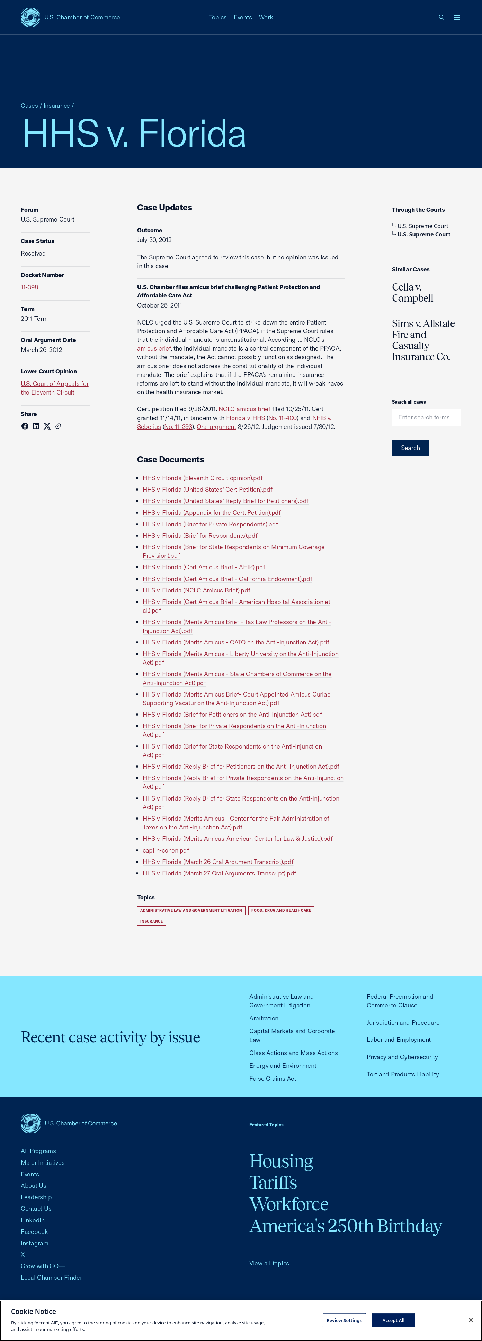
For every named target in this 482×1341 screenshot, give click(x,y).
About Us (33, 1185)
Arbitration (263, 1018)
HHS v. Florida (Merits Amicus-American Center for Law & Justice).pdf (238, 838)
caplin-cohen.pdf (166, 850)
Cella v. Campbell (412, 292)
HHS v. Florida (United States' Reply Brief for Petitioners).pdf (226, 501)
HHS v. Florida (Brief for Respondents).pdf (200, 535)
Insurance (57, 106)
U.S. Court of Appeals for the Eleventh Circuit (55, 388)
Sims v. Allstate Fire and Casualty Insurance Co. (423, 340)
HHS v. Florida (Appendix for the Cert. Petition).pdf (212, 513)
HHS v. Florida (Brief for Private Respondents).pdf (210, 524)
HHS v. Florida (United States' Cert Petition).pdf (208, 489)
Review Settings (344, 1320)
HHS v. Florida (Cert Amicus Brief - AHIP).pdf (204, 567)
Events (243, 17)
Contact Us (36, 1208)
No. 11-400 (282, 418)
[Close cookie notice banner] (471, 1319)
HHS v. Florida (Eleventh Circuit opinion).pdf (203, 478)
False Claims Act (272, 1078)
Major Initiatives (43, 1163)
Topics (218, 17)
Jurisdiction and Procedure (403, 1023)
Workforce (288, 1203)
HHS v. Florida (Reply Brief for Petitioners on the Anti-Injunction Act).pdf (241, 766)
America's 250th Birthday (345, 1225)
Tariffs (273, 1182)
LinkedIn (33, 1220)
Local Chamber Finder (51, 1277)
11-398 (29, 287)
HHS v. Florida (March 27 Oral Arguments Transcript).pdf (219, 873)
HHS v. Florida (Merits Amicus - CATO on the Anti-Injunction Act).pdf (236, 642)
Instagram (34, 1243)
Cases (29, 106)
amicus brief (154, 348)
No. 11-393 (178, 427)
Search (410, 448)
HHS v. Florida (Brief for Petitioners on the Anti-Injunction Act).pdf (232, 714)
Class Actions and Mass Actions (293, 1053)
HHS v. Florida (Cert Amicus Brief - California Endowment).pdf (227, 579)
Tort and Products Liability (403, 1074)
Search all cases (409, 402)
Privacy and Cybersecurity (402, 1057)
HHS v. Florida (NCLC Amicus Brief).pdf (196, 590)
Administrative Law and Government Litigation (191, 910)
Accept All (394, 1320)
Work (266, 17)
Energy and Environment (282, 1066)
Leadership (36, 1197)
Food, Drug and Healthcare (281, 910)
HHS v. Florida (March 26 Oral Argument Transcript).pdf (218, 862)
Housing (281, 1160)
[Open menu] (457, 17)
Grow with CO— (43, 1266)
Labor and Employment (399, 1040)
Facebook (34, 1232)
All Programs (38, 1151)
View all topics (269, 1263)
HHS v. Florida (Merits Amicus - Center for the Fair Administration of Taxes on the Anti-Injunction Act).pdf (236, 822)
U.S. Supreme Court (420, 226)
